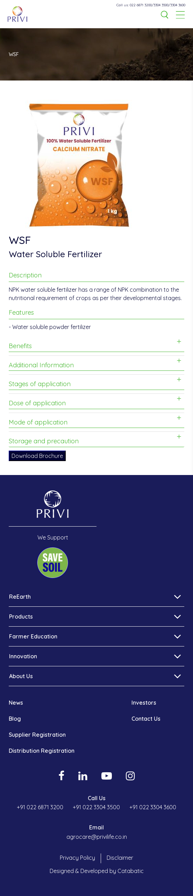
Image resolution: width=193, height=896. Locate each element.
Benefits (20, 346)
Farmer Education (33, 636)
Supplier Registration (37, 734)
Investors (143, 702)
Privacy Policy (77, 857)
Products (21, 616)
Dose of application (37, 403)
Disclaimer (120, 857)
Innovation (23, 656)
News (16, 702)
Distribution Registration (41, 750)
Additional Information (41, 365)
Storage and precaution (44, 441)
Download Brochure (37, 455)
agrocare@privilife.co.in (96, 836)
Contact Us (145, 718)
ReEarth (20, 596)
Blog (15, 718)
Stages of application (40, 384)
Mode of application (38, 422)
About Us (21, 676)
